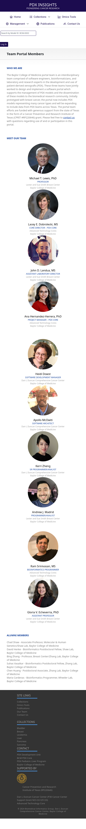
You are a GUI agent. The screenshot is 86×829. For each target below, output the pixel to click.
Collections (22, 701)
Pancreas (21, 741)
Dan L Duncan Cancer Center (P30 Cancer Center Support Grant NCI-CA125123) (42, 798)
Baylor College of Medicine (30, 764)
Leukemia (22, 734)
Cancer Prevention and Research (39, 786)
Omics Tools (23, 705)
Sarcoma (21, 744)
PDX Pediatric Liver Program (31, 761)
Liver (19, 738)
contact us (69, 117)
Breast (20, 731)
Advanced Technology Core (31, 803)
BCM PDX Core (24, 758)
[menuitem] (15, 16)
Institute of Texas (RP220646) (37, 790)
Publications (23, 708)
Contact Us (22, 714)
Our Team (22, 711)
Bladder (21, 728)
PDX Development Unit (29, 754)
